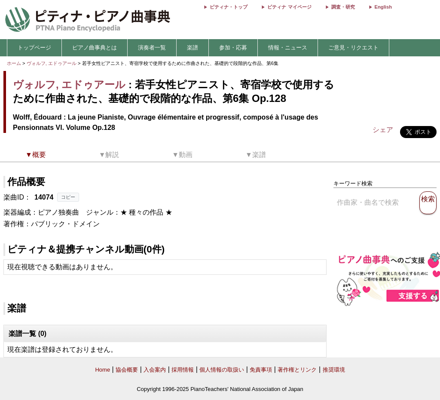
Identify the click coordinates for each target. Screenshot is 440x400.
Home (102, 369)
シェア (383, 129)
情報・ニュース (287, 47)
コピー (68, 197)
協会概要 (127, 369)
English (383, 6)
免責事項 (261, 369)
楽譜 (192, 47)
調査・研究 (343, 6)
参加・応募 (233, 47)
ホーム (14, 63)
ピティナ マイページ (289, 6)
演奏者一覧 (152, 47)
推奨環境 (334, 369)
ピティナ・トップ (229, 6)
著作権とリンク (297, 369)
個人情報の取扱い (221, 369)
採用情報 (182, 369)
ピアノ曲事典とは (94, 47)
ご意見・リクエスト (353, 47)
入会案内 (155, 369)
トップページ (34, 47)
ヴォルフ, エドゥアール (51, 63)
